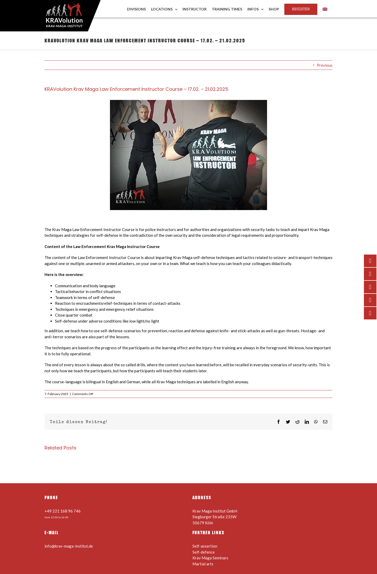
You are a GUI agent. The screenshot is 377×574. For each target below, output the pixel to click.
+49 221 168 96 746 (63, 511)
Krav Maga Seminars (210, 557)
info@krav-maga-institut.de (69, 546)
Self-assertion (204, 546)
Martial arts (202, 563)
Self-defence (203, 552)
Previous (324, 65)
